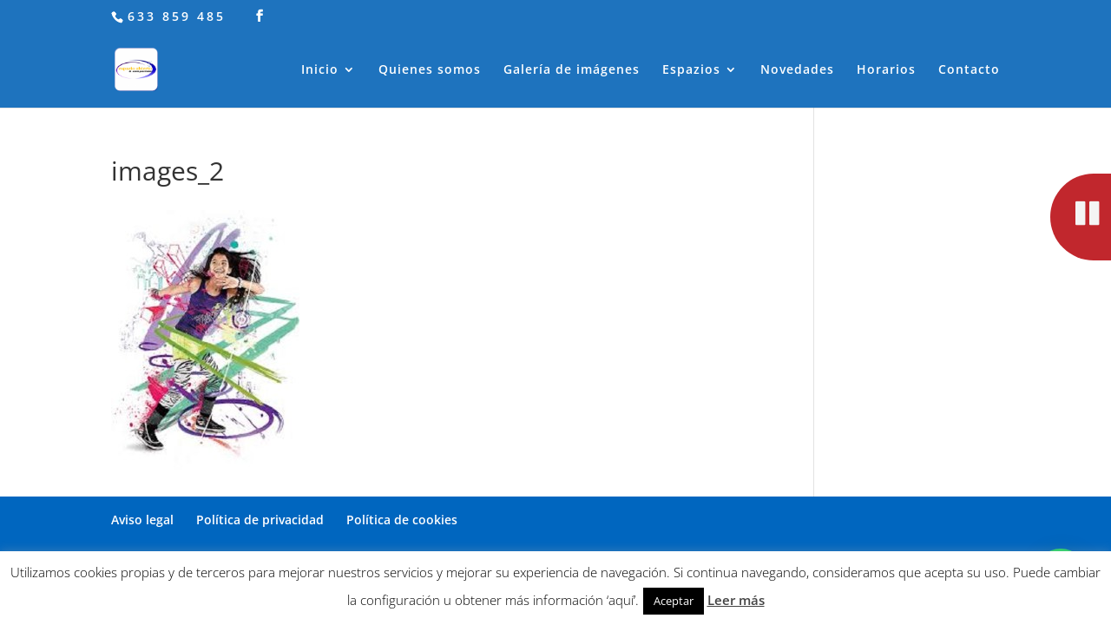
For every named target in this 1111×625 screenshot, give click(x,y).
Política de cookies (401, 519)
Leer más (736, 600)
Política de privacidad (260, 519)
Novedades (797, 70)
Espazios (691, 70)
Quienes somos (429, 70)
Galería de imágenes (571, 70)
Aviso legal (142, 519)
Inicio (320, 70)
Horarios (886, 70)
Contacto (969, 70)
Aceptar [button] (674, 601)
